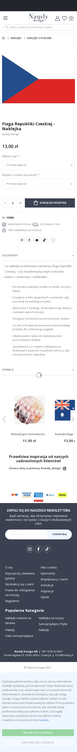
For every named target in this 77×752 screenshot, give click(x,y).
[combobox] (38, 27)
